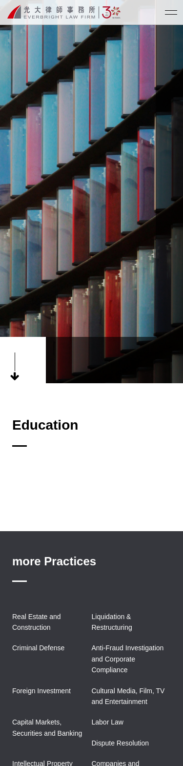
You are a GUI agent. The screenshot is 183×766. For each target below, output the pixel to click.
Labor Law (107, 722)
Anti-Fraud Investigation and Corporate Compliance (128, 659)
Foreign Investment (41, 691)
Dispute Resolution (120, 743)
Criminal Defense (38, 648)
